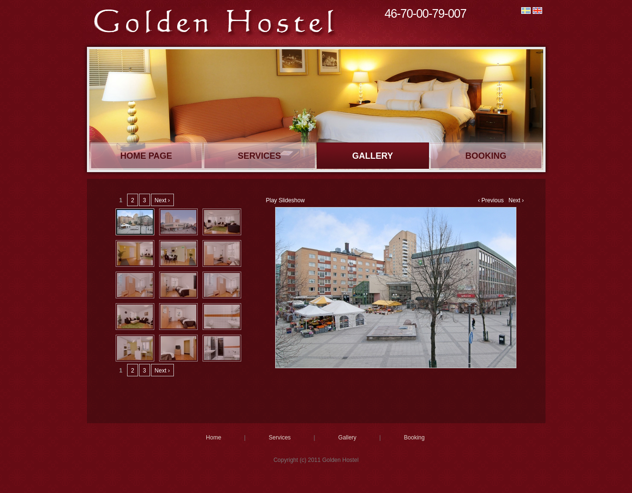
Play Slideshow (285, 200)
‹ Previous (490, 200)
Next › (516, 200)
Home (213, 437)
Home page (146, 156)
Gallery (372, 156)
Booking (485, 156)
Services (259, 156)
